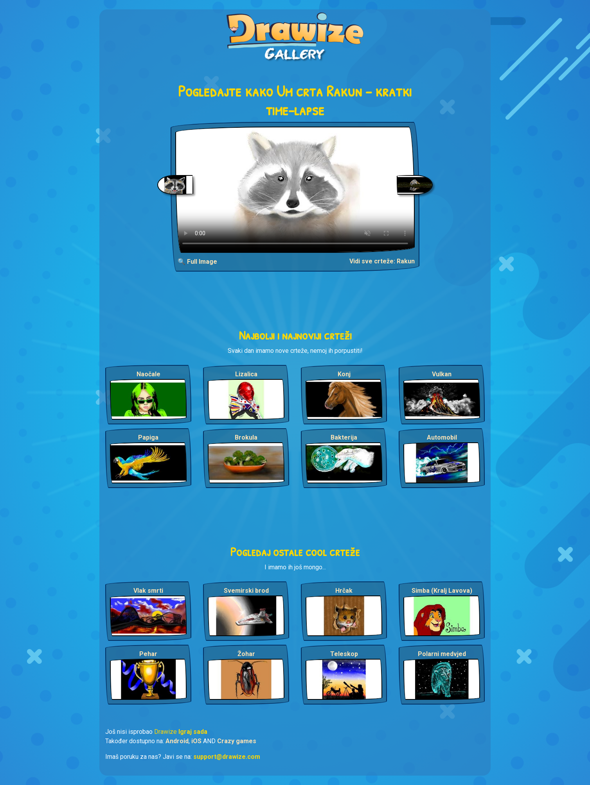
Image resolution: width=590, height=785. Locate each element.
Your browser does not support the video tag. (295, 190)
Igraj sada (192, 731)
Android (177, 741)
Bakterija (344, 437)
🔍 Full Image (197, 261)
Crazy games (236, 741)
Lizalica (246, 374)
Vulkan (441, 374)
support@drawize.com (226, 756)
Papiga (148, 437)
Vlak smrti (148, 590)
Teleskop (344, 654)
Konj (344, 374)
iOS (196, 741)
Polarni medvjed (442, 654)
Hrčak (344, 590)
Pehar (148, 654)
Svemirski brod (246, 590)
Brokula (246, 437)
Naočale (148, 374)
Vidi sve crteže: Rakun (382, 261)
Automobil (442, 437)
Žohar (246, 654)
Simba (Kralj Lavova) (442, 590)
